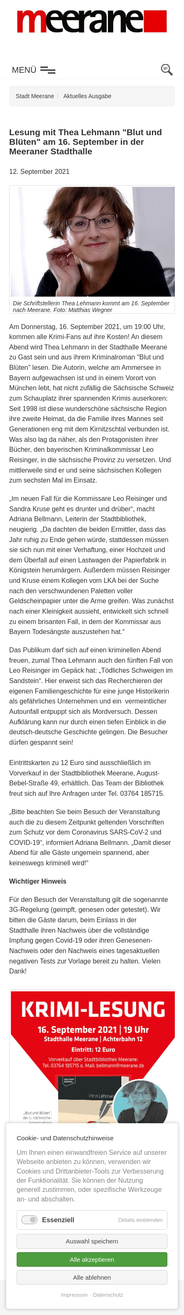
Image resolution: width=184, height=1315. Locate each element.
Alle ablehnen (92, 1277)
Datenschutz (108, 1295)
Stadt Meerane (35, 96)
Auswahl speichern (92, 1241)
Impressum (74, 1295)
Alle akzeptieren (92, 1259)
